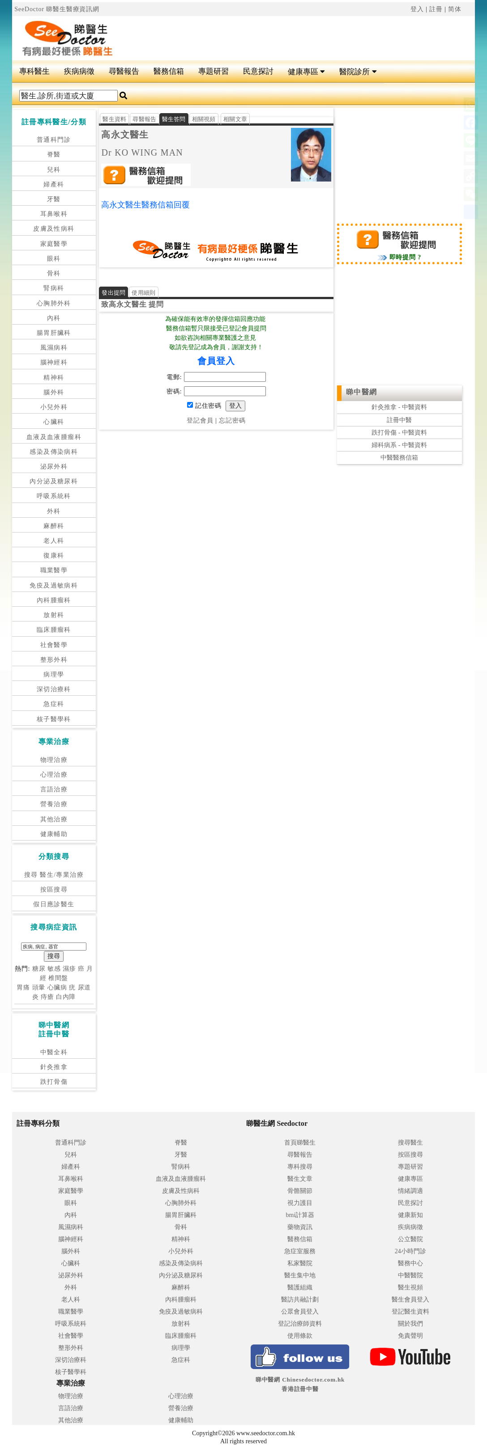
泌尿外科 (54, 466)
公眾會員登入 (300, 1311)
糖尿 (39, 968)
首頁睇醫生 (300, 1142)
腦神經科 (54, 362)
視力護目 (299, 1203)
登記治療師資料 (300, 1323)
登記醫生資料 (410, 1311)
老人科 (53, 540)
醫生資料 (114, 119)
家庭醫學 (54, 244)
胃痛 (23, 987)
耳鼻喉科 (54, 214)
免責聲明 (410, 1335)
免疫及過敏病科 (54, 585)
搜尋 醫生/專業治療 (54, 874)
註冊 (436, 9)
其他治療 (54, 819)
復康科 (53, 555)
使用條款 (299, 1335)
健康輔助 (54, 834)
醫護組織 (299, 1287)
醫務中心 (410, 1263)
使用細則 (143, 292)
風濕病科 (54, 347)
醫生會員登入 (410, 1299)
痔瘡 (47, 996)
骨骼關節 (299, 1191)
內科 (54, 318)
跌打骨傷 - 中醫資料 (399, 432)
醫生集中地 (300, 1275)
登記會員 (200, 420)
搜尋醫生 (410, 1142)
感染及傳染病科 (54, 451)
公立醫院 (410, 1239)
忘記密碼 (232, 420)
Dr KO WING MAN (142, 152)
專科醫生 (34, 71)
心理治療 (54, 774)
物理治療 (54, 760)
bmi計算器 (300, 1215)
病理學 (53, 674)
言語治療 (54, 789)
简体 (454, 9)
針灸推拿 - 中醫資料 (399, 407)
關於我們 (410, 1323)
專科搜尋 (299, 1166)
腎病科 (53, 288)
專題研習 (213, 71)
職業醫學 (54, 570)
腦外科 (53, 392)
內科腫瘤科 (54, 600)
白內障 (66, 996)
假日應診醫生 (53, 904)
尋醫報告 (124, 71)
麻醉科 (53, 526)
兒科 (54, 169)
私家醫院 (299, 1263)
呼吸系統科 (54, 496)
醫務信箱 (169, 71)
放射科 (53, 615)
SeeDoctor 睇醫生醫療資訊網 (56, 9)
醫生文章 (299, 1178)
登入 (417, 9)
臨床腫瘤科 (54, 629)
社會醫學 (54, 645)
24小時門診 (410, 1251)
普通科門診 (54, 139)
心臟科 (53, 421)
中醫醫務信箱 (399, 457)
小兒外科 (54, 407)
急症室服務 (300, 1251)
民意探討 (258, 71)
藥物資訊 (299, 1227)
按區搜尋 (54, 889)
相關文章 (235, 119)
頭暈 (39, 987)
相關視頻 (204, 119)
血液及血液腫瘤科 (53, 437)
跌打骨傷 (54, 1081)
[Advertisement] (292, 38)
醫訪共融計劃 (300, 1299)
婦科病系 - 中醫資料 (399, 445)
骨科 (54, 273)
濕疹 (69, 968)
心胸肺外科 (54, 303)
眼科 (54, 258)
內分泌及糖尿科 (54, 481)
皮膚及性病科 (53, 228)
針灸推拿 (54, 1067)
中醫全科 (54, 1052)
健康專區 (306, 72)
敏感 (54, 968)
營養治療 (54, 804)
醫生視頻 (410, 1287)
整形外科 (54, 659)
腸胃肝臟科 (54, 333)
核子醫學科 (54, 719)
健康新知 (410, 1215)
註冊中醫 (399, 420)
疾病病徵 (79, 71)
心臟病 (57, 987)
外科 (54, 511)
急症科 (53, 704)
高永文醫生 (125, 134)
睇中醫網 (361, 392)
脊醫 (54, 154)
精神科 (53, 377)
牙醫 (54, 199)
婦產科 (53, 184)
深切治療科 (54, 689)
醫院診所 (357, 72)
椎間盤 (58, 978)
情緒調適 (410, 1191)
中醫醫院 (410, 1275)
